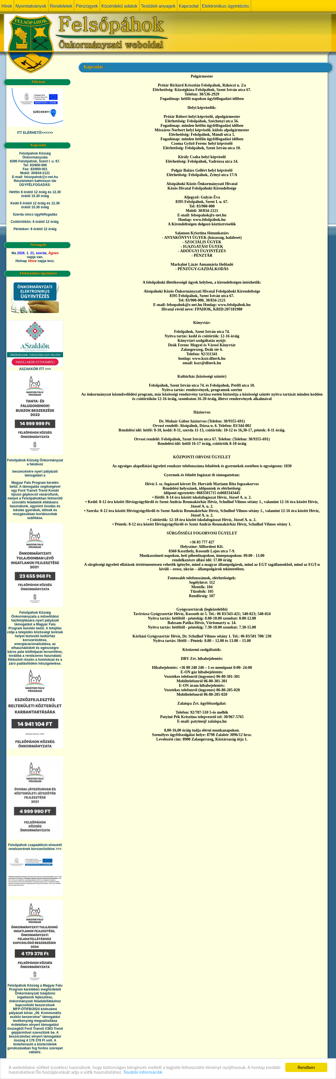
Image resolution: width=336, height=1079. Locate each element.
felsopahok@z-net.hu (41, 177)
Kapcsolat (188, 6)
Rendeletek (61, 6)
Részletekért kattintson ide (35, 181)
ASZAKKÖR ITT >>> (35, 369)
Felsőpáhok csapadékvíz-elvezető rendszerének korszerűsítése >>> (35, 847)
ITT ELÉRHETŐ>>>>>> (35, 133)
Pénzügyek (87, 6)
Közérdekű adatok (119, 6)
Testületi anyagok (158, 6)
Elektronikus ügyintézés (225, 6)
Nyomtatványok (30, 6)
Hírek (6, 6)
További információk (142, 1072)
